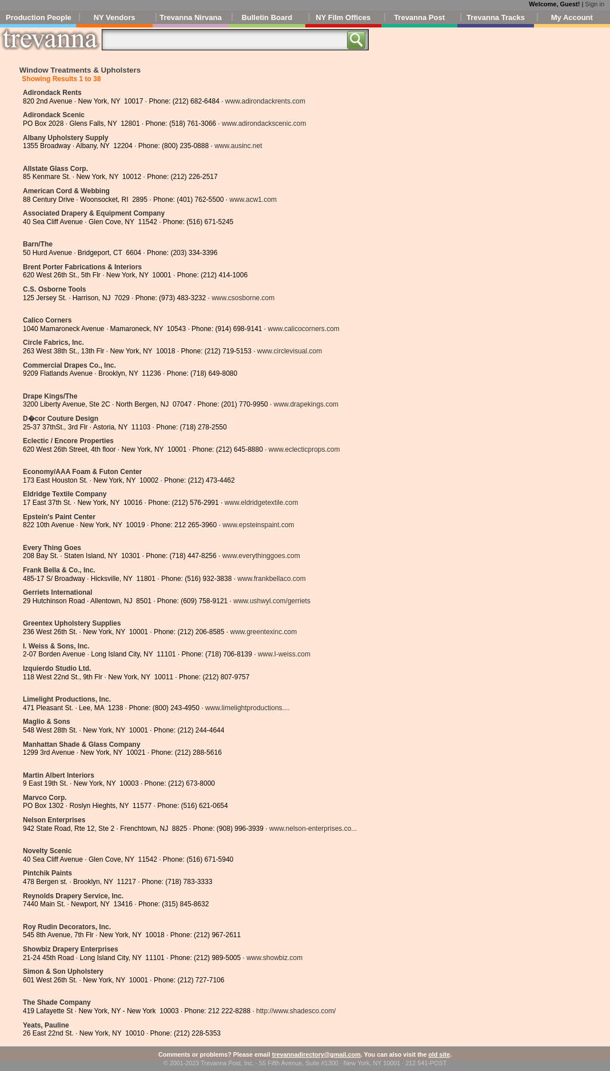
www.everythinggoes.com (261, 556)
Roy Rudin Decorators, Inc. (67, 927)
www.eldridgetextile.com (261, 503)
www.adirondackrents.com (265, 101)
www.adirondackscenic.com (264, 124)
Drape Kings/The (50, 396)
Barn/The (38, 244)
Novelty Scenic (47, 851)
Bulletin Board (266, 17)
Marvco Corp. (45, 798)
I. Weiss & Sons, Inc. (56, 646)
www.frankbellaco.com (271, 579)
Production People (38, 17)
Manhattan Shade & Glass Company (81, 744)
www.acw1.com (253, 200)
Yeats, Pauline (46, 1025)
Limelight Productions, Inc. (67, 699)
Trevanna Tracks (496, 17)
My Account (572, 17)
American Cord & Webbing (66, 191)
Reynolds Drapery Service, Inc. (73, 896)
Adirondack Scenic (54, 115)
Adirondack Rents (52, 93)
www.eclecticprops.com (304, 449)
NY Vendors (114, 17)
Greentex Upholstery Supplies (72, 623)
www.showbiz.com (274, 958)
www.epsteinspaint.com (258, 525)
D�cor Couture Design (60, 419)
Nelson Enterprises (54, 820)
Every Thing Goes (52, 548)
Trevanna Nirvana (190, 17)
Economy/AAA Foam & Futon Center (82, 472)
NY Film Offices (343, 17)
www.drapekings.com (306, 404)
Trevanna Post (419, 17)
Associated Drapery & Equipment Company (94, 213)
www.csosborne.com (243, 298)
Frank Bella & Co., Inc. (59, 570)
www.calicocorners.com (304, 329)
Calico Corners (47, 320)
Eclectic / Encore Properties (68, 441)
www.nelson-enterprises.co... (313, 829)
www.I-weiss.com (284, 654)
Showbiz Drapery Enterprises (70, 949)
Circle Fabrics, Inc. (53, 343)
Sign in (594, 4)
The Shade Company (57, 1002)
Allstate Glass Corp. (55, 169)
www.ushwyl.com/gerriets (271, 601)
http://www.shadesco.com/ (296, 1011)
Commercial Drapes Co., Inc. (69, 365)
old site (439, 1054)
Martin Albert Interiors (58, 775)
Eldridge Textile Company (64, 494)
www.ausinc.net (238, 146)
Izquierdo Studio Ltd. (57, 668)
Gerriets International (57, 592)
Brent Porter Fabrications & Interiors (82, 267)
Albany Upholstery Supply (65, 138)
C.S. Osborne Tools (54, 289)
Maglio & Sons (46, 722)
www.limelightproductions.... (247, 708)
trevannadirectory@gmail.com (316, 1054)
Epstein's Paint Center (59, 517)
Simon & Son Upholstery (63, 972)
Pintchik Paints (47, 873)
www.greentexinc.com (263, 632)
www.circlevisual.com (289, 351)
